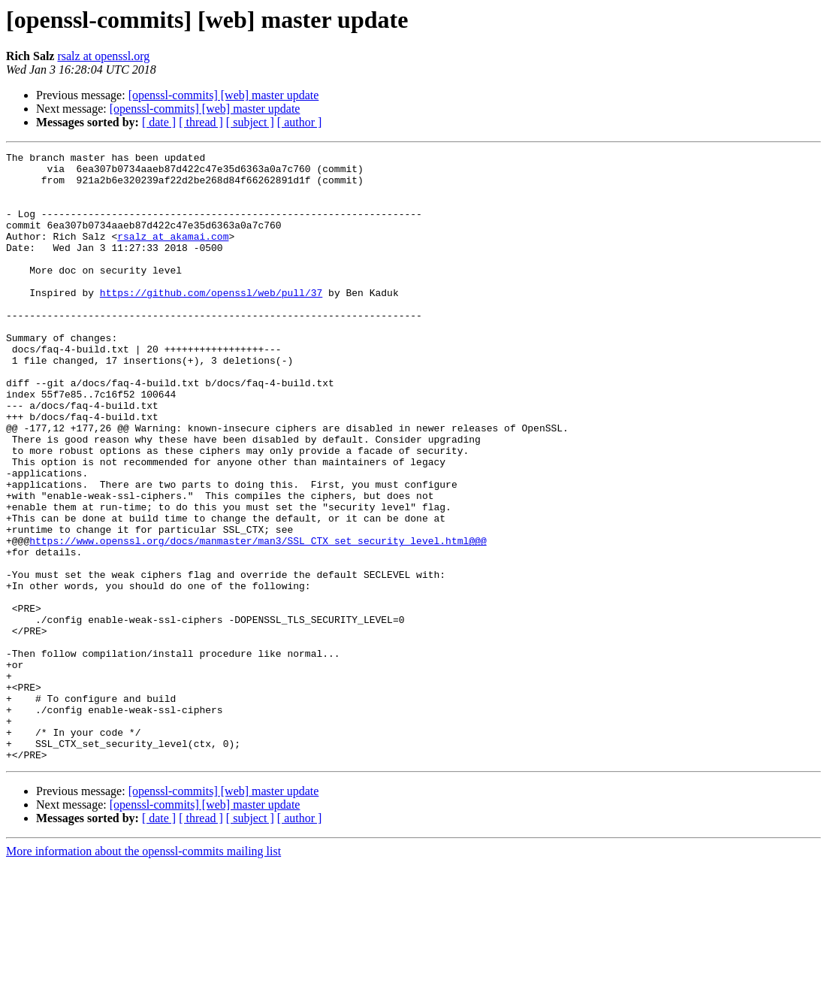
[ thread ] (201, 122)
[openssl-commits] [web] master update (223, 95)
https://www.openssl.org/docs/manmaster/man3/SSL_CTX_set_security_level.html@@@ (257, 619)
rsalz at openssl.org (103, 56)
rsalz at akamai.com (172, 254)
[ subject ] (250, 122)
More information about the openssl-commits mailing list (143, 972)
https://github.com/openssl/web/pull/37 (211, 321)
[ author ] (299, 122)
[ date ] (159, 122)
